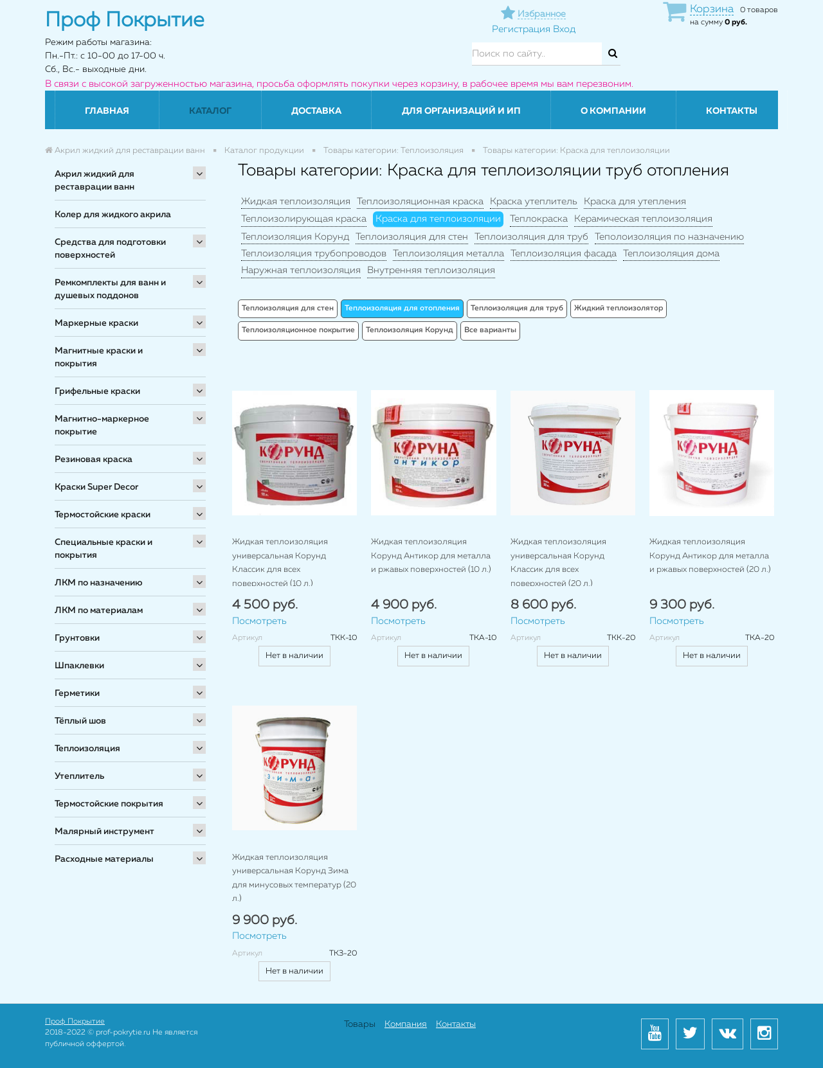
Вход (564, 29)
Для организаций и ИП (461, 111)
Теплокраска (539, 219)
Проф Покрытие (75, 1022)
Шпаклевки (79, 665)
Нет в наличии (294, 656)
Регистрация (521, 29)
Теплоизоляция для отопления (402, 308)
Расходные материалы (104, 859)
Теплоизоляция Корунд (295, 237)
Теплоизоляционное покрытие (298, 330)
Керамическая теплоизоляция (643, 219)
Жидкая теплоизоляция (295, 201)
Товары (359, 1024)
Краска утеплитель (533, 201)
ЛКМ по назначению (99, 582)
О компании (613, 111)
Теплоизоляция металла (448, 253)
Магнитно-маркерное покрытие (102, 425)
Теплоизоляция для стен (412, 237)
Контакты (731, 111)
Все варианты (490, 330)
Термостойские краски (102, 514)
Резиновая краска (93, 459)
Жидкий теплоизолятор (618, 308)
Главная (107, 111)
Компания (405, 1024)
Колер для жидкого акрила (113, 214)
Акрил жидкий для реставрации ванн (94, 180)
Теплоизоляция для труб (531, 237)
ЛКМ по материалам (99, 610)
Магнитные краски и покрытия (99, 357)
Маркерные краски (96, 323)
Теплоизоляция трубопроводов (313, 253)
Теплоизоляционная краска (420, 201)
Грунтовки (77, 638)
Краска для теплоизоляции (438, 219)
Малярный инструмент (104, 831)
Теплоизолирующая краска (303, 219)
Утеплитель (79, 776)
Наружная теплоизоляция (301, 270)
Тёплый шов (80, 720)
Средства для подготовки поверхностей (110, 249)
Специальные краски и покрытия (103, 549)
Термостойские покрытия (109, 803)
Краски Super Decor (96, 487)
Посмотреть (259, 621)
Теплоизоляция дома (671, 253)
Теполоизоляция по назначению (669, 237)
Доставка (316, 111)
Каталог (210, 111)
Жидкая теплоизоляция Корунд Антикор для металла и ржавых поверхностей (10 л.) (431, 556)
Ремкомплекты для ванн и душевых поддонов (110, 289)
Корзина (712, 9)
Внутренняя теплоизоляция (431, 270)
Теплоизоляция (87, 748)
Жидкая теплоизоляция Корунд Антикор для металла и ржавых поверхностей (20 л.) (710, 556)
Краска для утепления (635, 201)
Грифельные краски (97, 391)
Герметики (77, 693)
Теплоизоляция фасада (564, 253)
